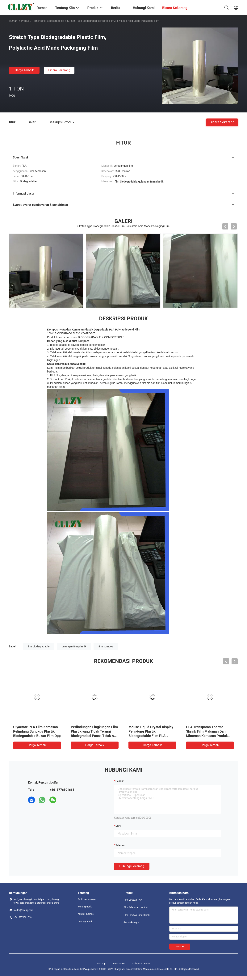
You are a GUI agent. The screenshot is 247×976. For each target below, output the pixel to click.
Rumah (13, 20)
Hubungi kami (85, 921)
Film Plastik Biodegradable (48, 20)
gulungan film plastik (74, 646)
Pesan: (119, 781)
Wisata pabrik (85, 906)
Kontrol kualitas (86, 914)
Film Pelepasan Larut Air (136, 907)
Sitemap (101, 963)
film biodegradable (38, 646)
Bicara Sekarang (59, 70)
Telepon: (120, 845)
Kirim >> (180, 946)
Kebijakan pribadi (141, 963)
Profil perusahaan (87, 899)
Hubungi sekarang (131, 866)
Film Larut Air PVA (133, 899)
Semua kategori (132, 922)
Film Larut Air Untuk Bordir (137, 915)
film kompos (105, 646)
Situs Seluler (119, 963)
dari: (118, 825)
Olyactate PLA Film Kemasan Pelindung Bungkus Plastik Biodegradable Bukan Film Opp (37, 731)
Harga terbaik (24, 70)
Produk (25, 20)
